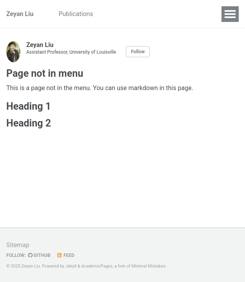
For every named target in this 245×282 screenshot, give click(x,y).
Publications (75, 14)
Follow (138, 51)
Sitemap (17, 245)
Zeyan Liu (19, 14)
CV (147, 14)
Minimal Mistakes (148, 266)
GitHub (39, 255)
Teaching (118, 14)
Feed (65, 255)
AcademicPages (97, 266)
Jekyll (70, 266)
